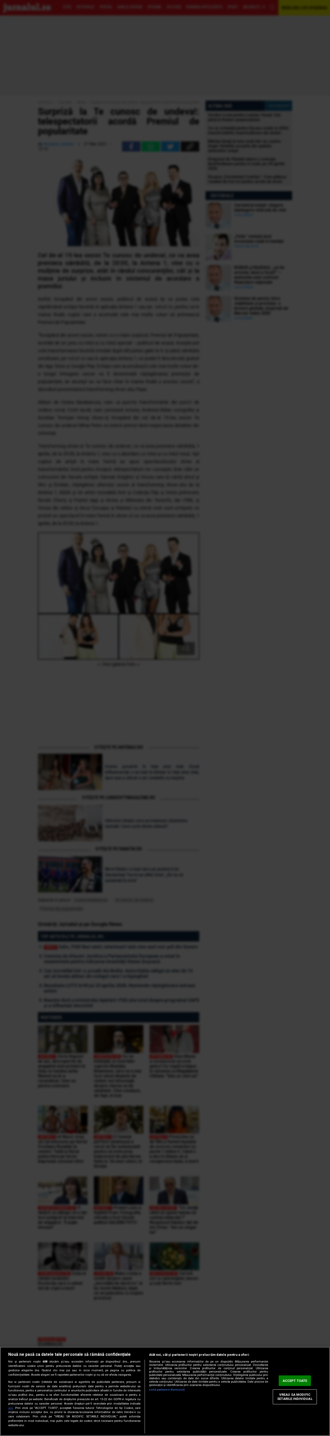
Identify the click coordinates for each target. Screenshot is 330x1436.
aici (10, 1408)
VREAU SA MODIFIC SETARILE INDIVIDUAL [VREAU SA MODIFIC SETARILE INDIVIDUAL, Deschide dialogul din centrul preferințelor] (294, 1397)
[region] (165, 1391)
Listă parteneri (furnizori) (167, 1389)
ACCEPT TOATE (295, 1381)
